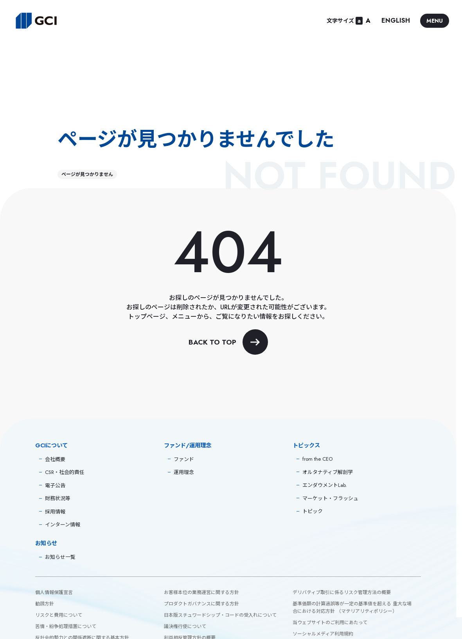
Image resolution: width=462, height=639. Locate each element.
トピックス (306, 445)
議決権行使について (185, 626)
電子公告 (55, 485)
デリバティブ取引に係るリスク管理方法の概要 (342, 592)
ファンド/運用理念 (187, 445)
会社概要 (55, 459)
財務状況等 (57, 498)
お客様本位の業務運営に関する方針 (201, 592)
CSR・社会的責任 (64, 472)
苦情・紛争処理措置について (65, 626)
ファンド (184, 459)
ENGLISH (395, 20)
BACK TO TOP (228, 342)
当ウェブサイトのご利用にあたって (330, 622)
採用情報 (55, 511)
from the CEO (317, 459)
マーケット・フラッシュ (330, 498)
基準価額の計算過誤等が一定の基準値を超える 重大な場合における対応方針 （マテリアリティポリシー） (352, 607)
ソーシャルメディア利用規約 (323, 633)
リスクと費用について (58, 615)
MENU (434, 21)
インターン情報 (62, 524)
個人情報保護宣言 (54, 592)
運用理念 (184, 472)
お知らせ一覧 (60, 557)
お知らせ (46, 543)
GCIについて (51, 445)
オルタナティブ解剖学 (327, 472)
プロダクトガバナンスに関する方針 (201, 603)
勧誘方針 (44, 603)
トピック (312, 511)
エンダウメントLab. (324, 485)
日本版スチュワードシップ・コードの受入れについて (220, 615)
